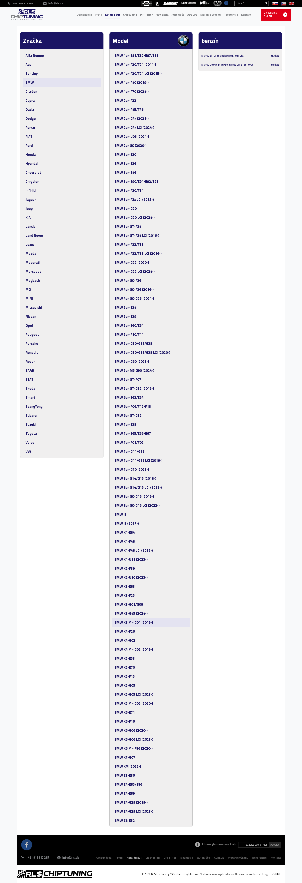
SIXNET (277, 874)
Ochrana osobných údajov (217, 874)
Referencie (231, 14)
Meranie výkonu (210, 14)
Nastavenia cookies (246, 874)
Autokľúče (178, 14)
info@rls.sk (73, 857)
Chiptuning (130, 14)
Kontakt (246, 14)
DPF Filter (146, 14)
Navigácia (162, 14)
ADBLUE (192, 14)
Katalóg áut (112, 14)
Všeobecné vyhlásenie (185, 874)
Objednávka (84, 14)
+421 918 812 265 (37, 857)
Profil (98, 14)
